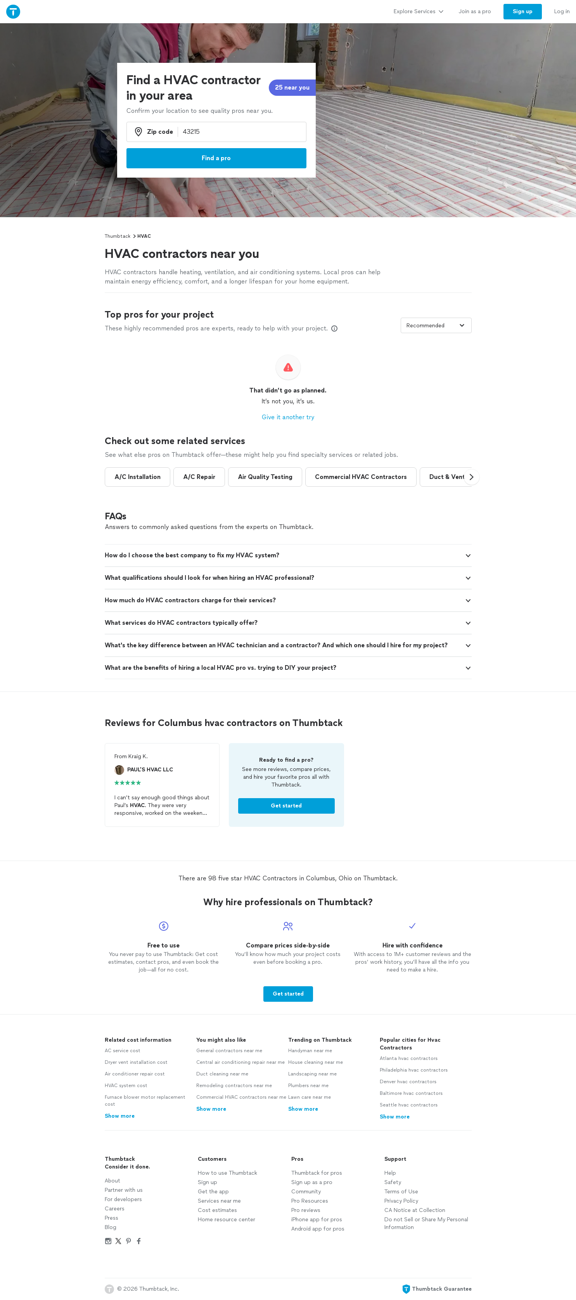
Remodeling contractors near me (234, 1085)
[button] (471, 477)
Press (111, 1218)
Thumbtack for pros (316, 1173)
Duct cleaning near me (222, 1074)
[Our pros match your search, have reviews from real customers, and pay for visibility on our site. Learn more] (334, 328)
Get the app (213, 1191)
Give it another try (288, 417)
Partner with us (124, 1190)
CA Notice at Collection (414, 1210)
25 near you (292, 87)
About (112, 1180)
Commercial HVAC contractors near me (241, 1097)
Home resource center (226, 1219)
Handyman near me (310, 1050)
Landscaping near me (312, 1074)
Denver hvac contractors (408, 1081)
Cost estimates (217, 1210)
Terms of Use (401, 1191)
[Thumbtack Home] (13, 11)
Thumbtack (117, 236)
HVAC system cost (126, 1085)
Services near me (219, 1201)
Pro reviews (305, 1210)
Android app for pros (317, 1229)
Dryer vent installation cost (136, 1062)
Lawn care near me (309, 1097)
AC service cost (122, 1050)
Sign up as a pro (311, 1182)
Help (390, 1173)
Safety (392, 1182)
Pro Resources (309, 1201)
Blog (110, 1227)
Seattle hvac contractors (409, 1105)
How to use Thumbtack (227, 1173)
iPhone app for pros (316, 1219)
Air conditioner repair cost (135, 1074)
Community (306, 1191)
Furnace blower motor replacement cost (145, 1100)
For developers (123, 1199)
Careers (115, 1208)
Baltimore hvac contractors (411, 1093)
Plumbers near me (308, 1085)
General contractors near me (229, 1050)
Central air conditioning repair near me (240, 1062)
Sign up (207, 1182)
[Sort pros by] (436, 325)
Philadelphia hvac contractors (414, 1070)
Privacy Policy (401, 1201)
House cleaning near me (315, 1062)
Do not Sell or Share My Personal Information (426, 1223)
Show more (120, 1116)
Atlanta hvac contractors (409, 1058)
